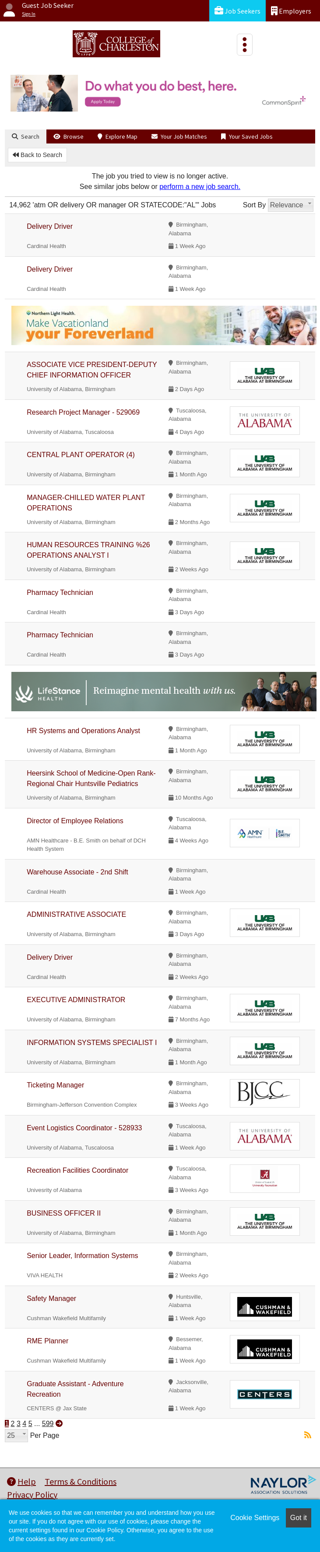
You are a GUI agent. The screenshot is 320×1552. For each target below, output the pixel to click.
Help (21, 1481)
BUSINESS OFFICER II (64, 1213)
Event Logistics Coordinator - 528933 (84, 1128)
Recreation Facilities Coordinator (77, 1170)
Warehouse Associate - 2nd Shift (77, 872)
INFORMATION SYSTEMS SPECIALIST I (92, 1042)
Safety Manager (51, 1298)
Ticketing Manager (55, 1085)
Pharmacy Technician (60, 592)
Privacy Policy (32, 1494)
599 (48, 1423)
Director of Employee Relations (75, 821)
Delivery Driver (50, 226)
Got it (298, 1517)
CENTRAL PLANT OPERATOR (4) (81, 454)
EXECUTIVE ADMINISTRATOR (76, 999)
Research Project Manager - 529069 (83, 412)
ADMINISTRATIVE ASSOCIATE (76, 914)
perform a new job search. (199, 186)
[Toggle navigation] (245, 45)
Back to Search (37, 154)
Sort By (254, 205)
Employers (291, 10)
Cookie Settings (254, 1517)
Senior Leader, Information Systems (82, 1255)
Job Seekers (237, 10)
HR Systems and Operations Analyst (83, 730)
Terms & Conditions (80, 1481)
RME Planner (47, 1341)
